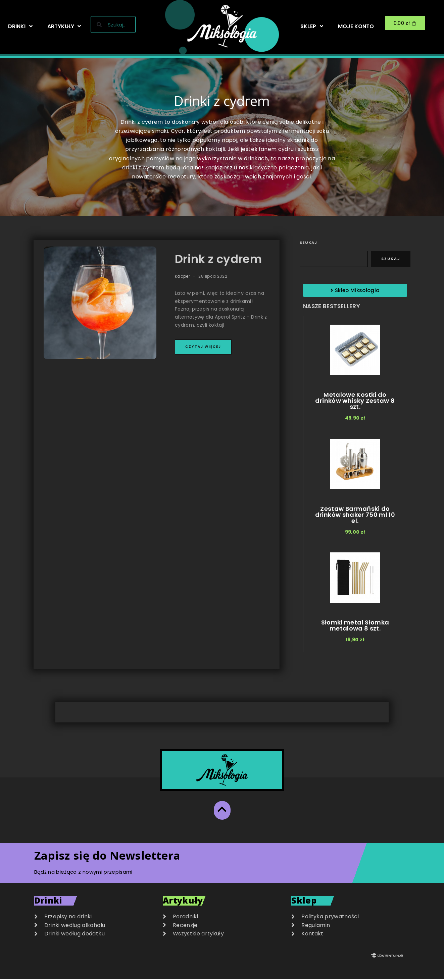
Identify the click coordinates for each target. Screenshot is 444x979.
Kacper (182, 276)
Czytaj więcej (203, 346)
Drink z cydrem (218, 259)
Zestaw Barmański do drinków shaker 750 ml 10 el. (355, 514)
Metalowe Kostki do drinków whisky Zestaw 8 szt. (355, 400)
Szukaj (308, 242)
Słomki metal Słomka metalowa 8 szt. (355, 625)
